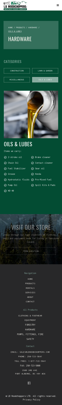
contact (30, 301)
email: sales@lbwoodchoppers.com (30, 352)
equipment (30, 320)
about (30, 297)
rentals (30, 288)
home (10, 27)
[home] (28, 5)
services (30, 292)
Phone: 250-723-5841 (30, 356)
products (20, 27)
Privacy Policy (31, 399)
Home (30, 279)
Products (30, 283)
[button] (58, 5)
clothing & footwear (30, 315)
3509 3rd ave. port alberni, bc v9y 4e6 (30, 372)
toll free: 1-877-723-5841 (30, 361)
